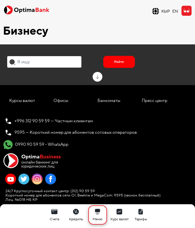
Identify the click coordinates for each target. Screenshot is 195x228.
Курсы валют (22, 100)
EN (175, 11)
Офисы (60, 100)
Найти (119, 62)
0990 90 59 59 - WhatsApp (35, 144)
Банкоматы (109, 100)
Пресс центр (154, 100)
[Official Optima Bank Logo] (26, 10)
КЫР (165, 11)
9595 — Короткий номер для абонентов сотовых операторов (75, 132)
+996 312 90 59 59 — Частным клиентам (53, 121)
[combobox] (44, 62)
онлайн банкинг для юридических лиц (41, 160)
